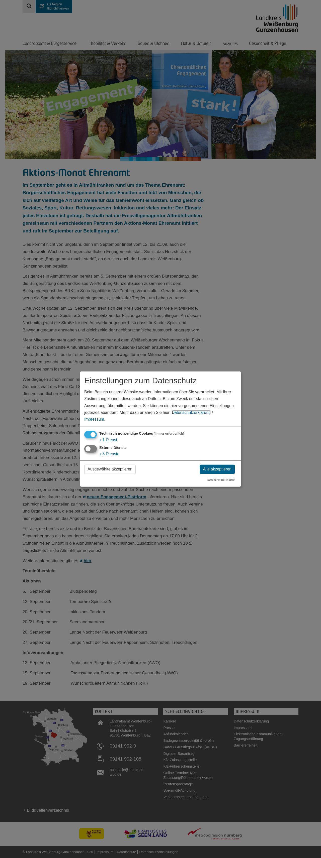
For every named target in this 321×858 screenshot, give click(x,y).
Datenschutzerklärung (191, 412)
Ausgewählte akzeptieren (110, 469)
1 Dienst (108, 440)
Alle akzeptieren (217, 469)
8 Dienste (109, 454)
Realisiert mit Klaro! (221, 480)
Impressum (94, 419)
